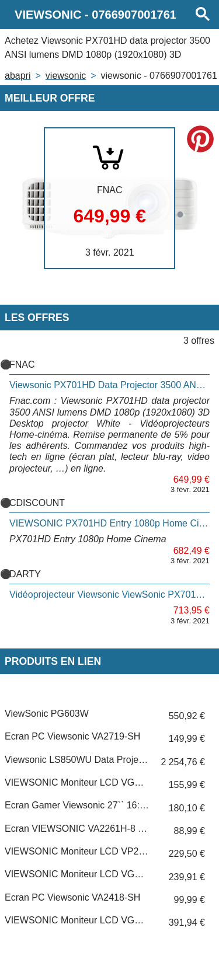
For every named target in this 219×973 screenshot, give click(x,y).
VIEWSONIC (66, 76)
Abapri (17, 76)
